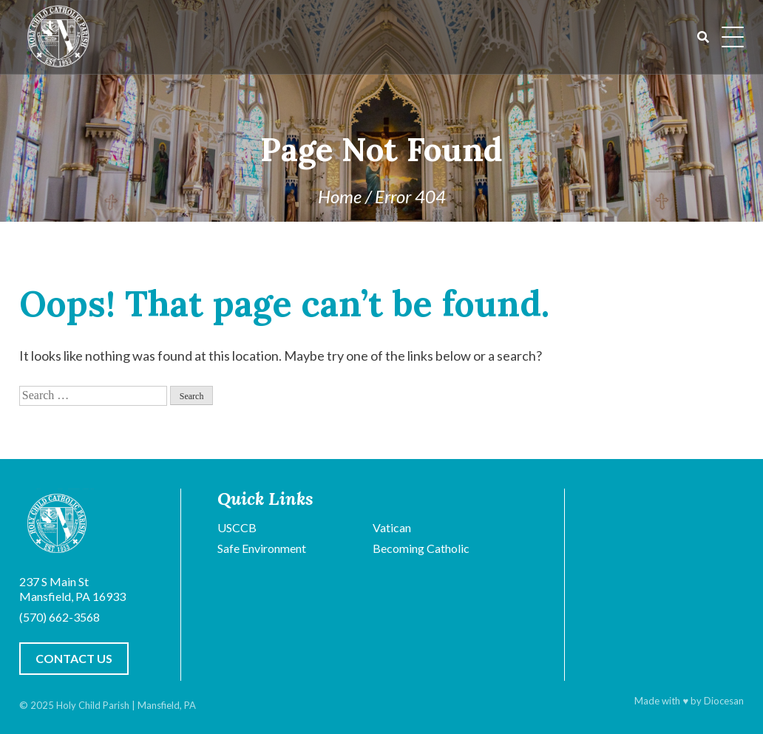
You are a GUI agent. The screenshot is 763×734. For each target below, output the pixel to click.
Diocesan (724, 701)
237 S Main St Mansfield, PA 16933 (72, 588)
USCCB (237, 527)
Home (340, 196)
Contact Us (73, 658)
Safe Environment (261, 548)
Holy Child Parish (92, 705)
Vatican (392, 527)
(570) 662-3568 (59, 617)
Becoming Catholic (421, 548)
